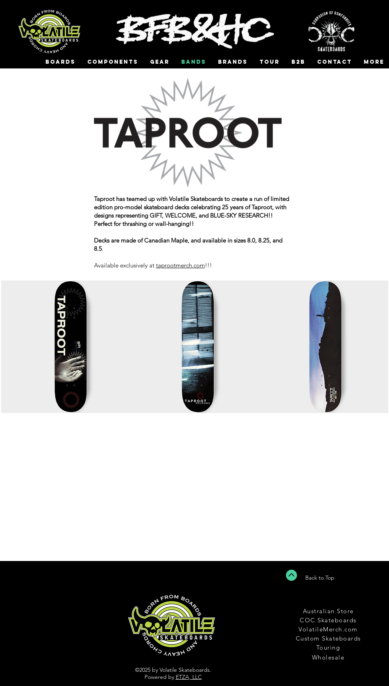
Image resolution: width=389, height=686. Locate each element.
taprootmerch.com (180, 265)
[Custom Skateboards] (329, 638)
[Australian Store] (329, 611)
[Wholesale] (329, 657)
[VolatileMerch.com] (329, 629)
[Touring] (329, 647)
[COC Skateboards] (329, 620)
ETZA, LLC (189, 676)
